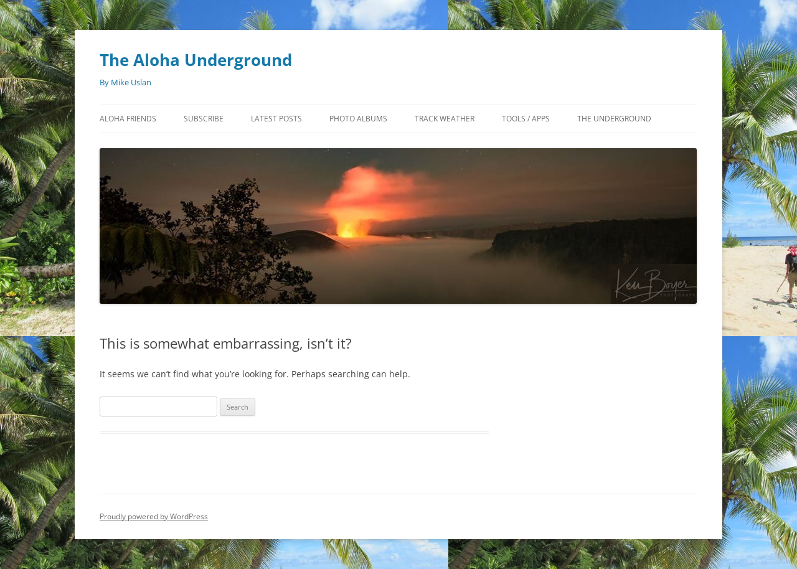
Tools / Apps (526, 118)
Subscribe (204, 118)
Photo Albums (358, 118)
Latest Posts (276, 118)
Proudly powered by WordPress (154, 516)
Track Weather (444, 118)
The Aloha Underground (196, 60)
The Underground (614, 118)
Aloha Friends (128, 118)
